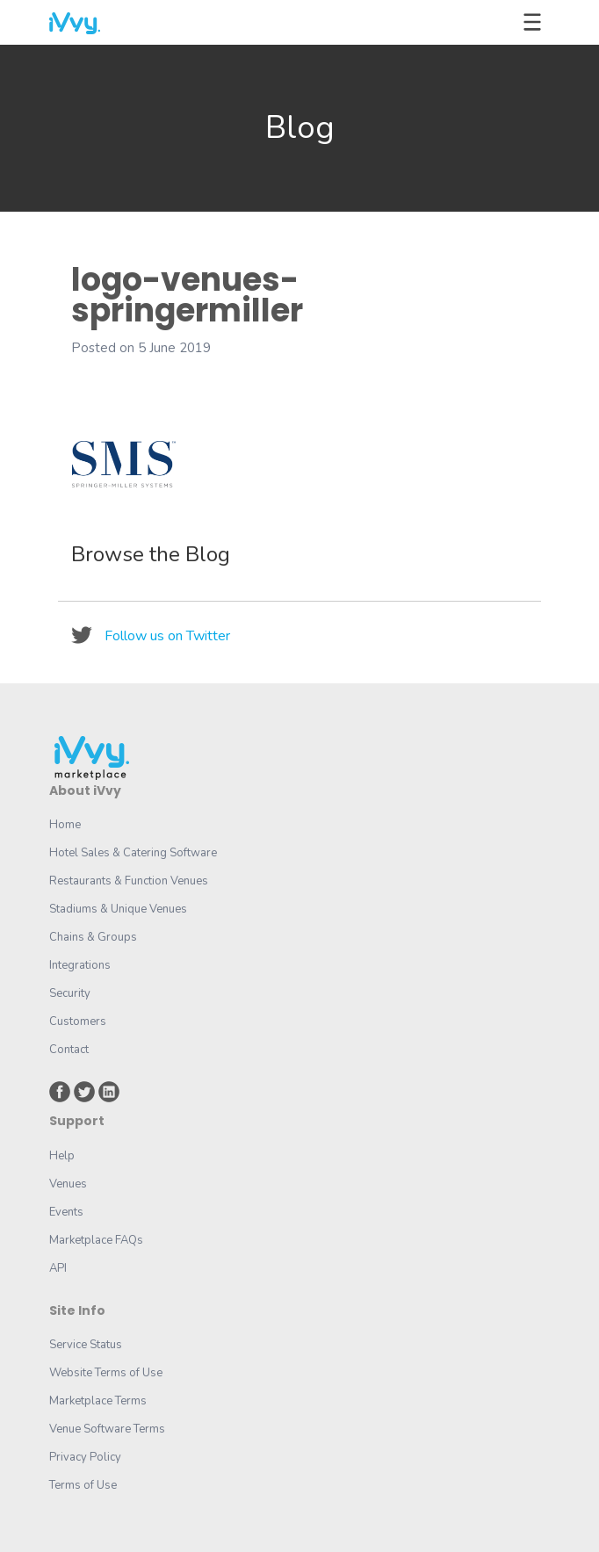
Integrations (80, 965)
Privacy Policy (85, 1457)
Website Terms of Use (105, 1373)
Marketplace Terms (98, 1401)
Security (69, 993)
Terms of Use (83, 1485)
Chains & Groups (93, 937)
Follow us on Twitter (167, 636)
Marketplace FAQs (96, 1240)
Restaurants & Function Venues (128, 881)
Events (66, 1212)
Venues (68, 1184)
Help (62, 1156)
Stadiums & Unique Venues (118, 909)
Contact (69, 1050)
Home (65, 825)
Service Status (85, 1345)
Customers (77, 1021)
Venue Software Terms (107, 1429)
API (58, 1268)
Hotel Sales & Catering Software (133, 853)
